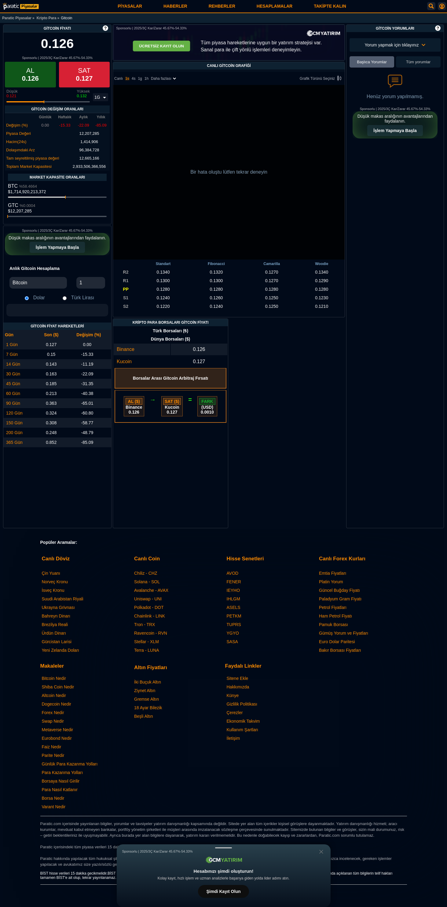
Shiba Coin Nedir (58, 686)
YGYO (233, 633)
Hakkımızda (238, 686)
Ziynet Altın (144, 690)
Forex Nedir (53, 712)
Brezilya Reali (55, 624)
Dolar (39, 297)
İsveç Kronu (53, 590)
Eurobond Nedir (57, 738)
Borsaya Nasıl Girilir (61, 781)
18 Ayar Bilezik (148, 707)
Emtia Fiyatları (332, 573)
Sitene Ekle (237, 678)
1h (146, 78)
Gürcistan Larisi (56, 641)
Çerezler (235, 712)
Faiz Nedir (51, 746)
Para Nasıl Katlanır (60, 789)
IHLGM (233, 598)
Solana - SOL (147, 581)
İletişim (233, 738)
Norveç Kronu (55, 581)
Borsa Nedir (53, 798)
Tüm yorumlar (418, 62)
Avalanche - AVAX (151, 590)
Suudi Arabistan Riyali (62, 598)
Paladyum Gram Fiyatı (340, 598)
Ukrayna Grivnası (58, 607)
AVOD (233, 573)
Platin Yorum (331, 581)
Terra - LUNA (146, 650)
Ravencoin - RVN (150, 633)
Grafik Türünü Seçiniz (321, 78)
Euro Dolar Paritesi (337, 641)
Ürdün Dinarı (54, 633)
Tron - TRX (144, 624)
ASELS (233, 607)
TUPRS (234, 624)
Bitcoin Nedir (54, 678)
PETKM (234, 616)
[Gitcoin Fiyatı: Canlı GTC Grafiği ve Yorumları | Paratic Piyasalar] (20, 6)
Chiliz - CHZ (145, 573)
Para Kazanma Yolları (62, 772)
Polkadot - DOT (148, 607)
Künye (233, 695)
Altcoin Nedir (54, 695)
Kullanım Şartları (242, 729)
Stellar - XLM (146, 641)
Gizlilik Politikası (242, 704)
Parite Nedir (53, 755)
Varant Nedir (54, 806)
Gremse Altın (146, 699)
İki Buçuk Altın (147, 682)
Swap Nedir (53, 721)
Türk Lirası (82, 297)
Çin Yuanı (51, 573)
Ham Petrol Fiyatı (335, 616)
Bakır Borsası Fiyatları (340, 650)
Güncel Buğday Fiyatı (339, 590)
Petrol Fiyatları (332, 607)
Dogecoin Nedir (56, 704)
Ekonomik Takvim (243, 721)
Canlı (118, 78)
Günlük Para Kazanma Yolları (70, 763)
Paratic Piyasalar (16, 18)
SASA (232, 641)
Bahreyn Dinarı (56, 616)
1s (127, 78)
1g (140, 78)
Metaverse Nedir (57, 729)
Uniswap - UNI (148, 598)
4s (134, 78)
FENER (234, 581)
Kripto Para (47, 18)
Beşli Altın (143, 716)
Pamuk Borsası (333, 624)
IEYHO (233, 590)
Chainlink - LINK (149, 616)
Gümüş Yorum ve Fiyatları (343, 633)
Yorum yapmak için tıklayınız (395, 44)
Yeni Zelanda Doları (60, 650)
